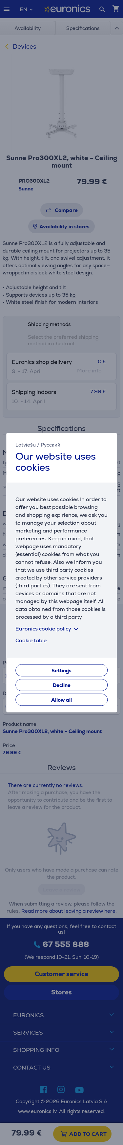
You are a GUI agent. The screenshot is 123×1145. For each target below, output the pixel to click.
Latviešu (25, 445)
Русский (50, 445)
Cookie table (31, 640)
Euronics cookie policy (48, 628)
